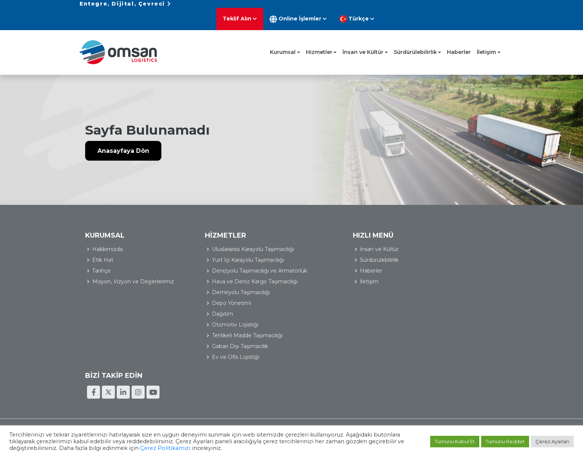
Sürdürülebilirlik (415, 44)
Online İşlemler (421, 11)
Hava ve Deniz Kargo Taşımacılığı (241, 282)
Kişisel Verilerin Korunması (402, 397)
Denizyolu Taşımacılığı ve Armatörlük (230, 267)
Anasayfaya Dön (123, 144)
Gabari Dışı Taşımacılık (226, 347)
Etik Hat (102, 252)
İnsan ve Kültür (362, 44)
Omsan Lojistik (120, 44)
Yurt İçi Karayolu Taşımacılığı (234, 252)
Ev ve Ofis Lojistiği (221, 358)
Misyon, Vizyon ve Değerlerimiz (133, 273)
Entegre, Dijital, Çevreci (125, 10)
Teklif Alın (362, 10)
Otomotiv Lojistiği (221, 325)
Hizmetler (319, 44)
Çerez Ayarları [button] (552, 442)
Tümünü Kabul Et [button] (455, 442)
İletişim (486, 44)
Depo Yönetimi (217, 304)
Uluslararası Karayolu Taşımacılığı (239, 241)
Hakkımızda (107, 241)
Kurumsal (283, 44)
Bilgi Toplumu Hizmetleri (468, 397)
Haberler (459, 44)
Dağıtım (208, 315)
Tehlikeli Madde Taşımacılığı (233, 336)
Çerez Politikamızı (165, 448)
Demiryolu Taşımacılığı (227, 293)
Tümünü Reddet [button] (505, 442)
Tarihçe (101, 263)
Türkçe (479, 11)
